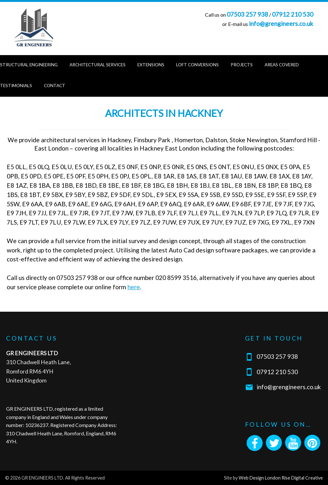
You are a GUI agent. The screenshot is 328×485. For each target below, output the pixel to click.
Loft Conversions (197, 64)
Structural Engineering (29, 64)
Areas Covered (282, 64)
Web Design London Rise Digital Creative (281, 478)
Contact (54, 85)
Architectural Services (98, 64)
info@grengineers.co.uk (281, 23)
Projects (242, 64)
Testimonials (16, 85)
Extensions (150, 64)
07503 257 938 (247, 14)
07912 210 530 (292, 14)
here (133, 287)
